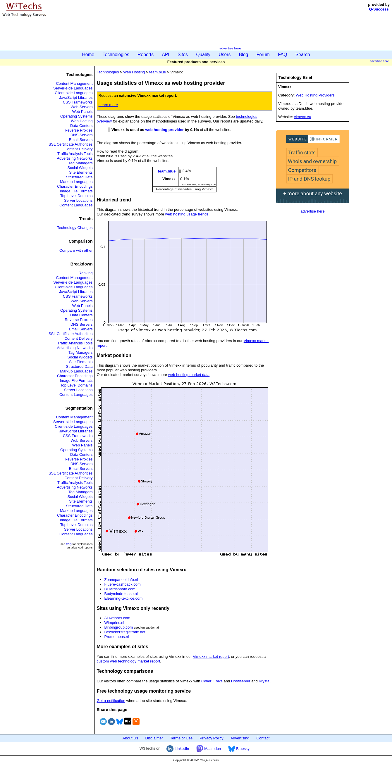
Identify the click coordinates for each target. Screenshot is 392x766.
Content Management (74, 83)
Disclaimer (154, 738)
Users (225, 54)
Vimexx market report (211, 656)
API (165, 54)
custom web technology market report (128, 661)
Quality (203, 54)
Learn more (108, 105)
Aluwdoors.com (117, 618)
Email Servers (81, 139)
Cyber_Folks (212, 681)
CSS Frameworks (78, 102)
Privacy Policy (211, 738)
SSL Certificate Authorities (71, 144)
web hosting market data (189, 374)
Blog (243, 54)
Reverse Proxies (78, 130)
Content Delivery (78, 149)
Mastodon (208, 748)
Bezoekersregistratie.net (124, 632)
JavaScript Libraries (75, 97)
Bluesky (239, 748)
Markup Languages (76, 182)
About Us (130, 738)
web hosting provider (164, 129)
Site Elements (80, 172)
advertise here (230, 48)
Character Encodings (74, 186)
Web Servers (82, 107)
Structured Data (79, 177)
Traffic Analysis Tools (74, 153)
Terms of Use (181, 738)
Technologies (116, 54)
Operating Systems (76, 116)
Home (88, 54)
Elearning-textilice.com (123, 598)
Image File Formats (76, 191)
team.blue (157, 72)
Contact (263, 738)
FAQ (282, 54)
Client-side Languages (73, 93)
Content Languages (75, 205)
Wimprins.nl (114, 622)
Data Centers (81, 125)
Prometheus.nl (116, 636)
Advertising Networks (74, 158)
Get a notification (111, 700)
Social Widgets (80, 167)
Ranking (86, 273)
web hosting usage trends (187, 214)
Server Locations (78, 200)
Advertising (240, 738)
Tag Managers (80, 163)
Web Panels (82, 111)
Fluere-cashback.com (122, 584)
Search (302, 54)
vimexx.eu (302, 117)
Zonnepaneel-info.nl (121, 579)
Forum (263, 54)
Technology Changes (74, 227)
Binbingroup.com (118, 627)
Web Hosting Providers (315, 95)
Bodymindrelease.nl (121, 593)
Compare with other (75, 250)
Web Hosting (81, 121)
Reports (145, 54)
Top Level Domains (76, 196)
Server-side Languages (72, 88)
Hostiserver (240, 681)
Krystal (264, 681)
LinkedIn (177, 748)
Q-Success (379, 9)
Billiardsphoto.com (119, 589)
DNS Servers (82, 135)
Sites (183, 54)
